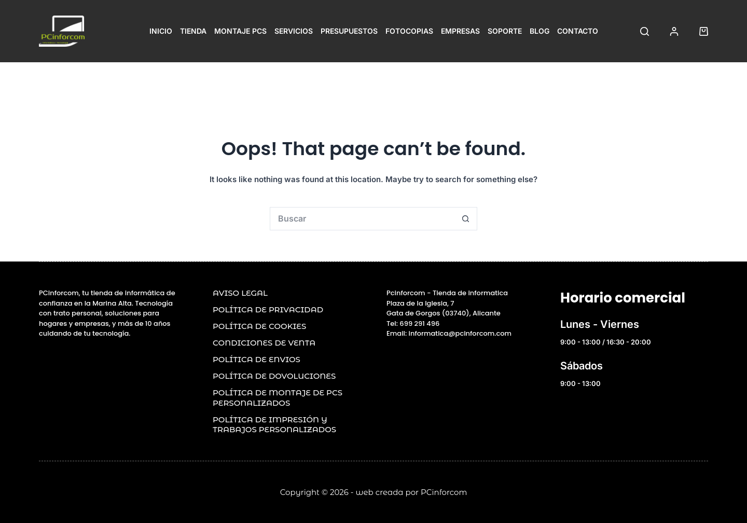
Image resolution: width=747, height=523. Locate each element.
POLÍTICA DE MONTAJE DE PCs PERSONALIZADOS (277, 398)
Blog (539, 30)
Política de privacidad (268, 309)
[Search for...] (362, 218)
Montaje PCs (240, 30)
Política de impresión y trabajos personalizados (274, 425)
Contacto (577, 30)
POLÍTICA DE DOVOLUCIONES (274, 376)
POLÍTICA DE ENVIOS (256, 359)
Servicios (293, 30)
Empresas (460, 30)
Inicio (160, 30)
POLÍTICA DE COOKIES (259, 326)
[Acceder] (674, 31)
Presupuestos (349, 30)
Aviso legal (240, 293)
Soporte (505, 30)
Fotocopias (409, 30)
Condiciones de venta (264, 343)
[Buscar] (644, 31)
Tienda (193, 30)
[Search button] (465, 218)
